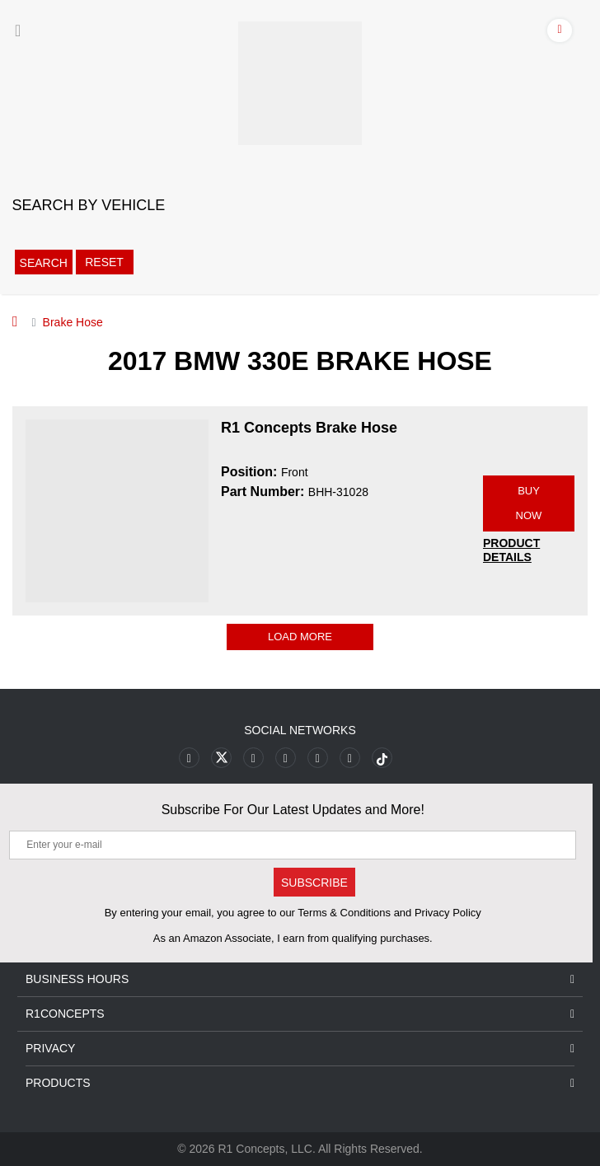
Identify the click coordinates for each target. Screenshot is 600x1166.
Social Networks (300, 730)
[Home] (15, 321)
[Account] (560, 32)
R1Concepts (300, 1014)
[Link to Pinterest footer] (285, 757)
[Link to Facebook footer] (189, 757)
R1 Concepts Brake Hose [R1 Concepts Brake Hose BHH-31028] (309, 427)
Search (44, 262)
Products (300, 1083)
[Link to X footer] (221, 757)
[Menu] (18, 30)
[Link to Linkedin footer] (350, 757)
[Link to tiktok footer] (382, 757)
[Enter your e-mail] (292, 845)
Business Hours (300, 979)
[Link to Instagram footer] (317, 757)
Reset (104, 262)
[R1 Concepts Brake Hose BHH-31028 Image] (117, 510)
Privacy (300, 1048)
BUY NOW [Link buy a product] (529, 503)
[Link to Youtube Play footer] (253, 757)
